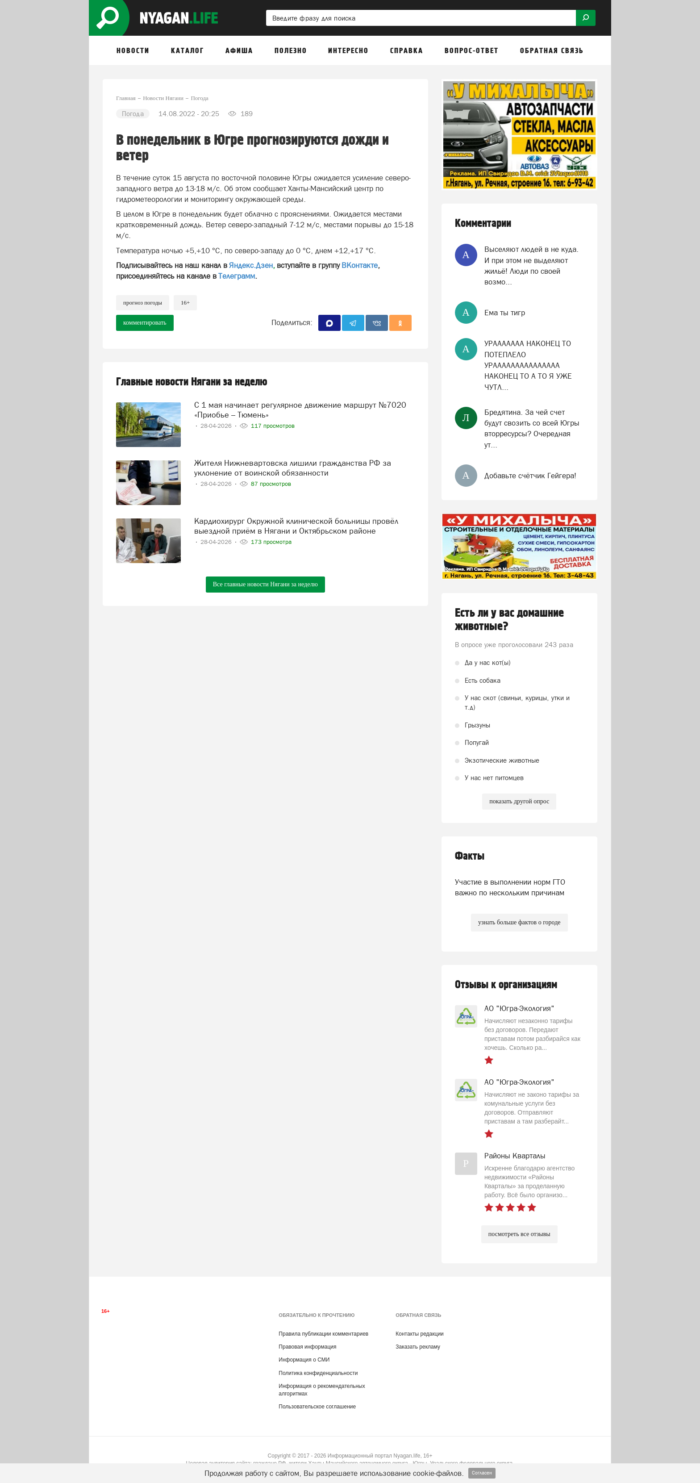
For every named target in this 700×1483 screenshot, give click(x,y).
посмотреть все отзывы (519, 1234)
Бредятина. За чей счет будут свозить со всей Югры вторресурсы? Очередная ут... (531, 428)
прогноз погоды (142, 302)
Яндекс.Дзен (251, 265)
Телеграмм (236, 276)
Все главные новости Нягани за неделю (265, 584)
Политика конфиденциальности (318, 1373)
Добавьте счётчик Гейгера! (530, 475)
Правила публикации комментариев (323, 1334)
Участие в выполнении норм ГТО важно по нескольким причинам (510, 887)
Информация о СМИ (304, 1360)
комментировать (145, 322)
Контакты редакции (419, 1334)
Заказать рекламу (418, 1347)
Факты (469, 856)
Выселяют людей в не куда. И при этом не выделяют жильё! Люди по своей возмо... (531, 265)
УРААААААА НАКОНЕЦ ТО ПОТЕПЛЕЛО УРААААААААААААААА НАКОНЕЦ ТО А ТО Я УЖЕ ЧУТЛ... (528, 365)
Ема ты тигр (504, 312)
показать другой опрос (519, 801)
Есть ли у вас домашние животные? (509, 619)
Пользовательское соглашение (317, 1407)
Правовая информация (307, 1347)
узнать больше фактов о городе (519, 922)
